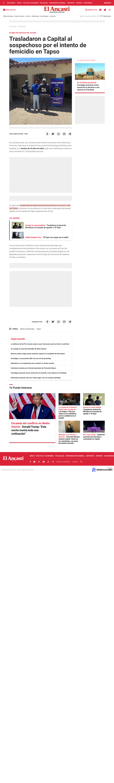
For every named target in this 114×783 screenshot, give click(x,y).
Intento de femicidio (27, 329)
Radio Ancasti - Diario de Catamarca (9, 10)
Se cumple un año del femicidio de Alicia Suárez (28, 349)
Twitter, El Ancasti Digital (34, 462)
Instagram (39, 462)
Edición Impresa (19, 16)
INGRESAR (107, 3)
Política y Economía (30, 3)
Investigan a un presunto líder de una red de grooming (31, 358)
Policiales (44, 3)
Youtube (44, 462)
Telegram (53, 462)
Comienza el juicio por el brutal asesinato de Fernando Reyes (33, 368)
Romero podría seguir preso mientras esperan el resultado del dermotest (38, 354)
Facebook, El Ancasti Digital (30, 462)
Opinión (79, 3)
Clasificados (35, 16)
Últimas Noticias (8, 16)
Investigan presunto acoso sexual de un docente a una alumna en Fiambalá (38, 373)
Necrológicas (44, 16)
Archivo (28, 16)
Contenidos (87, 3)
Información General (57, 3)
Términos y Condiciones (63, 462)
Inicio (19, 3)
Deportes (70, 3)
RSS (81, 462)
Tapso (38, 329)
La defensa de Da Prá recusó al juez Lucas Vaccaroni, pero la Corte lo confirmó (40, 344)
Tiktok (48, 462)
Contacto (53, 16)
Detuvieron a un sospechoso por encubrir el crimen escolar (32, 363)
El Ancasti (13, 26)
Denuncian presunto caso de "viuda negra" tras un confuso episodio (35, 378)
